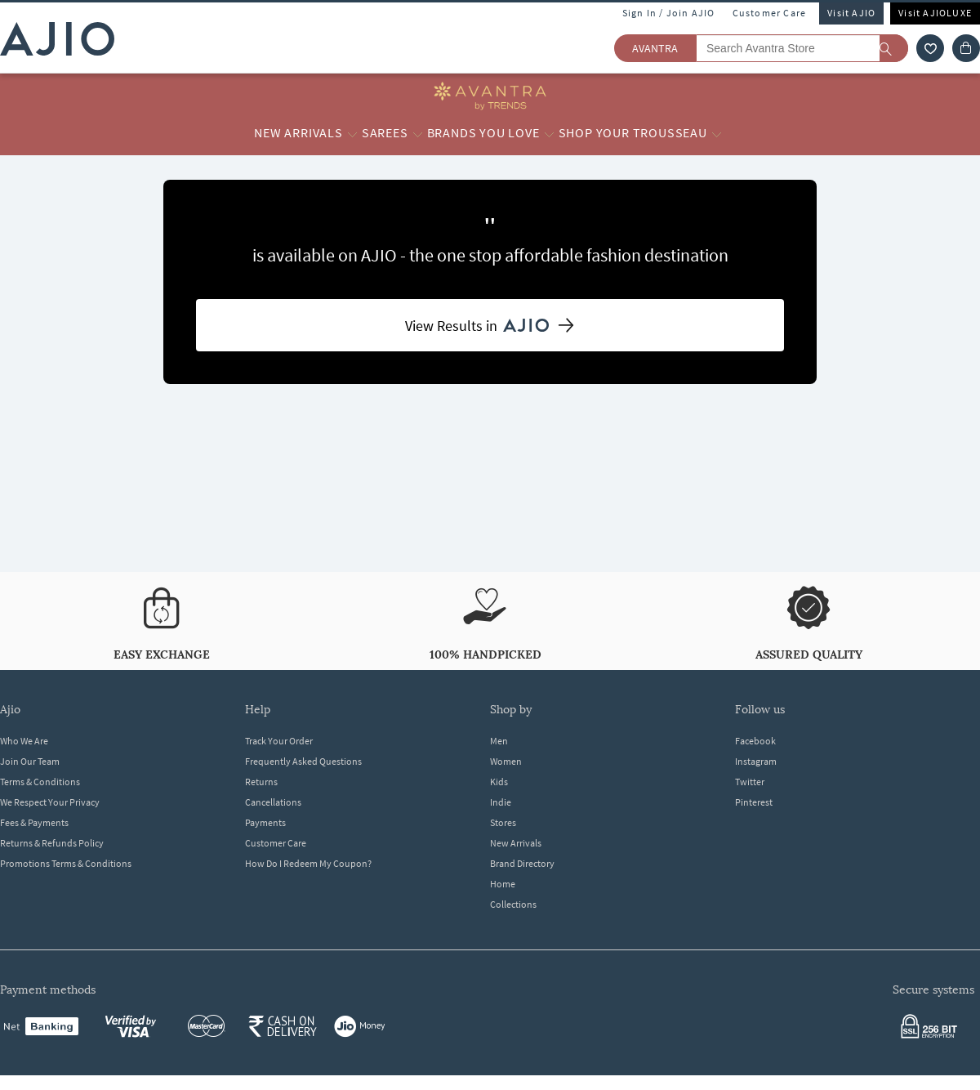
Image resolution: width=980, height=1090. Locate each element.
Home (502, 884)
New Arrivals (515, 843)
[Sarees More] (417, 133)
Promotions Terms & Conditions (65, 863)
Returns (261, 781)
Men (499, 741)
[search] (894, 48)
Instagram (756, 761)
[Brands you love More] (549, 133)
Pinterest (754, 802)
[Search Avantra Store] (802, 48)
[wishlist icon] (930, 48)
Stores (503, 822)
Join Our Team (30, 761)
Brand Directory (522, 863)
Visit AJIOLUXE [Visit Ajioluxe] (935, 13)
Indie (500, 802)
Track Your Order (279, 741)
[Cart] (966, 48)
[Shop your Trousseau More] (716, 133)
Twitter (749, 781)
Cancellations (273, 802)
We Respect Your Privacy (50, 802)
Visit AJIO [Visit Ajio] (851, 13)
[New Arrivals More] (352, 133)
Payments (265, 822)
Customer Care (770, 13)
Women (506, 761)
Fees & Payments (34, 822)
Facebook (755, 741)
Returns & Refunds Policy (52, 843)
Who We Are (24, 741)
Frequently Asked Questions (303, 761)
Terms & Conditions (40, 781)
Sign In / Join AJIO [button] (668, 13)
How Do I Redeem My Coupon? (308, 863)
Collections (513, 904)
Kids (499, 781)
